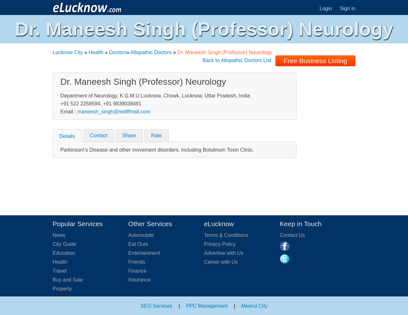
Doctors (118, 52)
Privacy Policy (220, 244)
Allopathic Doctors (151, 52)
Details (67, 136)
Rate (156, 135)
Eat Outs (138, 244)
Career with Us (221, 262)
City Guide (64, 244)
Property (62, 288)
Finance (137, 271)
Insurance (139, 280)
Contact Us (292, 235)
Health (96, 52)
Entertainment (144, 253)
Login (325, 8)
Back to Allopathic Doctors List (237, 60)
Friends (136, 262)
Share (129, 135)
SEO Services (156, 306)
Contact (98, 135)
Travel (60, 271)
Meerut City (254, 306)
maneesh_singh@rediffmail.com (113, 111)
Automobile (141, 235)
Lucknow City (68, 52)
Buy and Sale (68, 280)
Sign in (347, 8)
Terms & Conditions (226, 235)
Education (64, 253)
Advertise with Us (224, 253)
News (59, 235)
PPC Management (207, 306)
